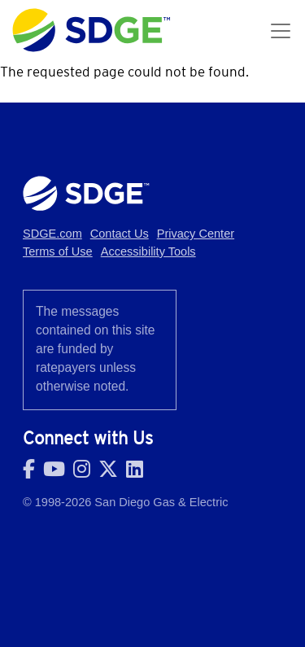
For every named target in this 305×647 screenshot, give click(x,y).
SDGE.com (52, 233)
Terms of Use (58, 251)
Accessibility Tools (148, 251)
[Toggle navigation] (280, 31)
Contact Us (119, 233)
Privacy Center (195, 233)
